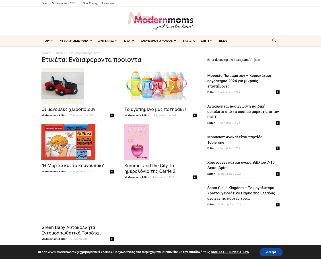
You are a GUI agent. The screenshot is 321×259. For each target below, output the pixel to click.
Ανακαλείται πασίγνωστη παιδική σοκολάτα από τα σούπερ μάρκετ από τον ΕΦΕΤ (243, 111)
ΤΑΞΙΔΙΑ (189, 41)
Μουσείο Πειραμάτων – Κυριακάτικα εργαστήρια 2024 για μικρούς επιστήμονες (239, 80)
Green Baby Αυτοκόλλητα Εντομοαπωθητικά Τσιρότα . (71, 230)
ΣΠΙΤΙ (206, 41)
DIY (49, 41)
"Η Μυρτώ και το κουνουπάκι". (73, 165)
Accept (271, 252)
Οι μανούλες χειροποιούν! (69, 109)
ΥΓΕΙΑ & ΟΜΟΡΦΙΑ (76, 41)
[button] (274, 41)
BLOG (223, 41)
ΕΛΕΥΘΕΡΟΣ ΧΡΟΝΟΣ (158, 41)
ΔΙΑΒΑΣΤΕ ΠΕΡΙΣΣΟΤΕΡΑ (230, 252)
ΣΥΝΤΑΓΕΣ (107, 41)
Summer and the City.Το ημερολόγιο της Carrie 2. (150, 168)
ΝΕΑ (129, 41)
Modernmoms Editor (54, 115)
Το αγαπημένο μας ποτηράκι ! (155, 109)
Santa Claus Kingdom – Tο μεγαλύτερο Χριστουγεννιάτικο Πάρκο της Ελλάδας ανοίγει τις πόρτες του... (241, 193)
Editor (211, 92)
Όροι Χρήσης (90, 3)
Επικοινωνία (109, 3)
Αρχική (45, 53)
